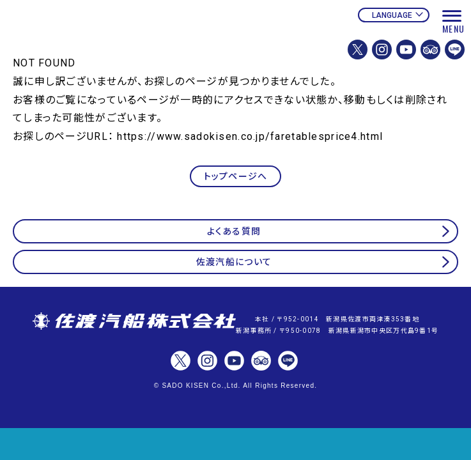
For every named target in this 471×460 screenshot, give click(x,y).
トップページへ (236, 176)
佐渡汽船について (234, 262)
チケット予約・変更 (235, 444)
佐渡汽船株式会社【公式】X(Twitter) (357, 49)
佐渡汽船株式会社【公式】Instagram (382, 49)
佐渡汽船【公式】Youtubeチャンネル (406, 49)
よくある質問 (234, 231)
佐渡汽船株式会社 (134, 322)
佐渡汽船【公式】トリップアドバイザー (430, 49)
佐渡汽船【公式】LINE (455, 49)
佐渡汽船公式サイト (99, 43)
